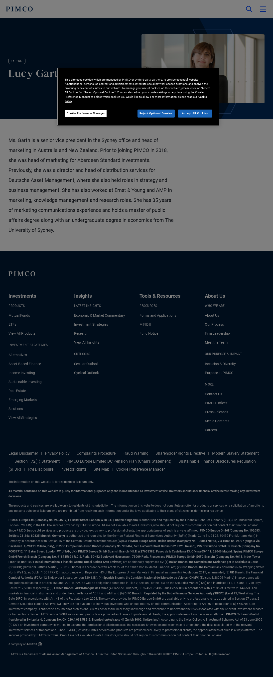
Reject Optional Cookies (156, 113)
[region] (138, 97)
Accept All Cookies (195, 113)
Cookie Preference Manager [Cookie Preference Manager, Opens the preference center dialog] (86, 113)
